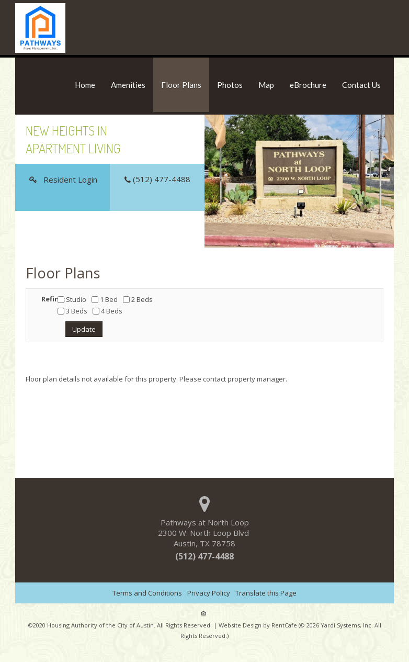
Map (266, 84)
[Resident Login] (62, 179)
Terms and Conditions (147, 593)
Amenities (128, 84)
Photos (230, 84)
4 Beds (107, 311)
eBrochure (308, 84)
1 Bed (105, 299)
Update (84, 329)
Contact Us (361, 84)
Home (85, 84)
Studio (72, 299)
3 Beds (72, 311)
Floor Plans (181, 84)
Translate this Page (266, 593)
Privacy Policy (208, 593)
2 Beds (138, 299)
